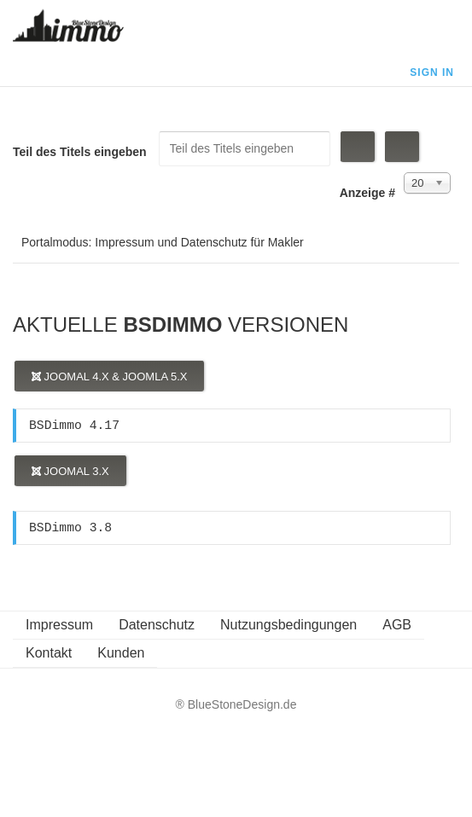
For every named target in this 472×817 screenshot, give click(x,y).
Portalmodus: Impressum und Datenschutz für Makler (162, 242)
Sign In (432, 72)
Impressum (59, 624)
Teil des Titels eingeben (81, 152)
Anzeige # (367, 193)
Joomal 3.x (70, 471)
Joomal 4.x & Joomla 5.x (109, 376)
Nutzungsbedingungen (288, 624)
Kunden (120, 653)
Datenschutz (157, 624)
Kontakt (49, 653)
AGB (396, 624)
